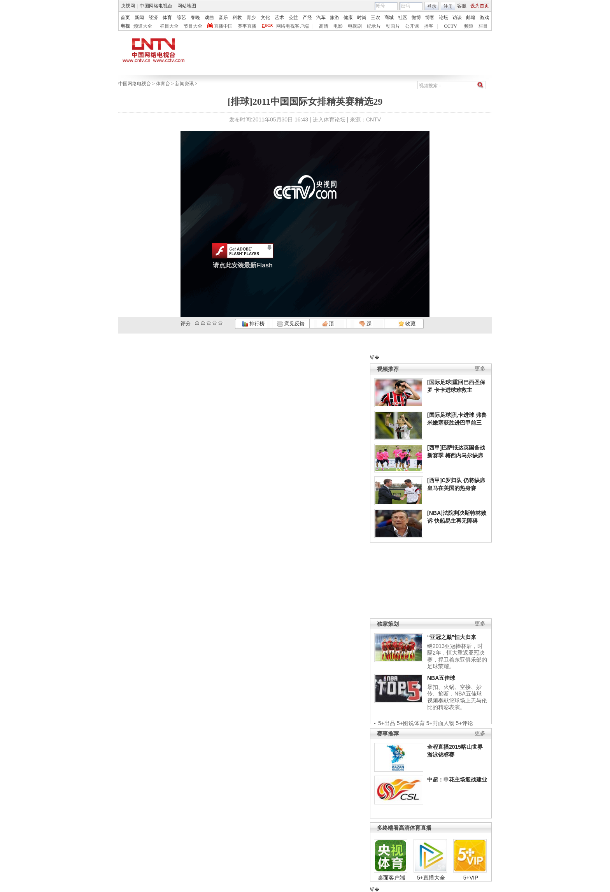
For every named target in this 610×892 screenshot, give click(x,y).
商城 (389, 17)
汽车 (321, 17)
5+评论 (464, 723)
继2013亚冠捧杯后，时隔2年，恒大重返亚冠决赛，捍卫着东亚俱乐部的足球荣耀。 (457, 656)
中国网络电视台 (156, 6)
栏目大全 (169, 26)
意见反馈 (290, 324)
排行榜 (253, 324)
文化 (265, 17)
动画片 (393, 26)
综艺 (181, 17)
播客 (428, 26)
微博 (416, 17)
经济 (153, 17)
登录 (431, 6)
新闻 (139, 17)
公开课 (412, 26)
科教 (237, 17)
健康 (348, 17)
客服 (461, 6)
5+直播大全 (431, 877)
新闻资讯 (184, 83)
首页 (125, 17)
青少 (251, 17)
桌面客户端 (391, 877)
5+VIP (471, 877)
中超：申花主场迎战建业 (457, 779)
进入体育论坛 (329, 119)
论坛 (443, 17)
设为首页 (479, 6)
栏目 (483, 26)
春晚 (195, 17)
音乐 (223, 17)
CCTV (450, 26)
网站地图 (186, 6)
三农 (375, 17)
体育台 (163, 83)
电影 (338, 26)
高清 (323, 26)
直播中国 (223, 26)
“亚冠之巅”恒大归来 (451, 637)
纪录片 (374, 26)
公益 (293, 17)
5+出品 (386, 723)
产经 (307, 17)
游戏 (484, 17)
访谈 (457, 17)
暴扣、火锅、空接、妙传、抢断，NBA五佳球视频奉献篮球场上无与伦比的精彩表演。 (457, 697)
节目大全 (193, 26)
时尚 (361, 17)
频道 (468, 26)
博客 (430, 17)
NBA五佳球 (441, 678)
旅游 (334, 17)
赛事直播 (247, 26)
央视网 (128, 6)
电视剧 (355, 26)
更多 (480, 369)
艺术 (279, 17)
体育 (167, 17)
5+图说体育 (411, 723)
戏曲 (209, 17)
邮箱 (470, 17)
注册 (448, 6)
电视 (125, 26)
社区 (402, 17)
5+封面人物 (440, 723)
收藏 (406, 324)
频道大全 (142, 26)
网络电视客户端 (292, 26)
